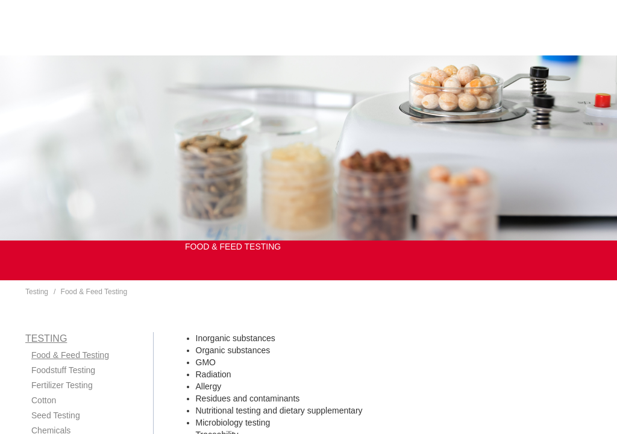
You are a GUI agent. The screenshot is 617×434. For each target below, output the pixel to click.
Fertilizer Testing (62, 385)
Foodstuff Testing (63, 370)
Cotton (43, 400)
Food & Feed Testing (94, 292)
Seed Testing (55, 415)
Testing (36, 292)
